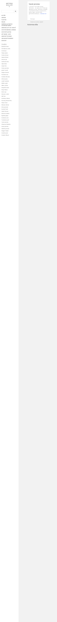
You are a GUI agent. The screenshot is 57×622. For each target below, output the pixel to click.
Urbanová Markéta (5, 124)
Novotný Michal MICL (6, 100)
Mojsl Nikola (4, 89)
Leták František (5, 81)
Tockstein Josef (5, 120)
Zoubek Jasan (4, 133)
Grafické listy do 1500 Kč (8, 27)
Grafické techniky (6, 36)
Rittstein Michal (5, 105)
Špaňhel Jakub (4, 115)
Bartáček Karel (5, 46)
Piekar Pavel (4, 102)
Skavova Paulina (5, 113)
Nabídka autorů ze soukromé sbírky (6, 24)
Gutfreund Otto (5, 61)
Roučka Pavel (4, 109)
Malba (3, 22)
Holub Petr (4, 66)
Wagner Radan (5, 130)
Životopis (32, 19)
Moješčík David (5, 87)
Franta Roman (4, 55)
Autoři (3, 15)
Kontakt (3, 40)
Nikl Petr (3, 96)
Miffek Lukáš (4, 83)
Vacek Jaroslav (4, 126)
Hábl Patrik (4, 63)
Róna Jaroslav (4, 107)
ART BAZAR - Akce (6, 34)
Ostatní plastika (6, 32)
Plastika (3, 19)
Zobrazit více (43, 13)
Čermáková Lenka (5, 48)
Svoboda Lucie (5, 117)
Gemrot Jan (4, 59)
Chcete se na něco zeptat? (36, 22)
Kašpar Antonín (5, 72)
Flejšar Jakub (4, 53)
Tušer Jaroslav (4, 122)
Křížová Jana (4, 79)
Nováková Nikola (5, 98)
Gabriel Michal (4, 57)
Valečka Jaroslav (5, 128)
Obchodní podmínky (7, 38)
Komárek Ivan (4, 74)
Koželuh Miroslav (5, 76)
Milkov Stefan (4, 85)
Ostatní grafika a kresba (8, 30)
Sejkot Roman (4, 111)
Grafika (3, 17)
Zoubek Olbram (5, 135)
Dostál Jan (3, 50)
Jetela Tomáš (4, 70)
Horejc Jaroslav (5, 68)
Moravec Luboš (5, 94)
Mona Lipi (3, 92)
